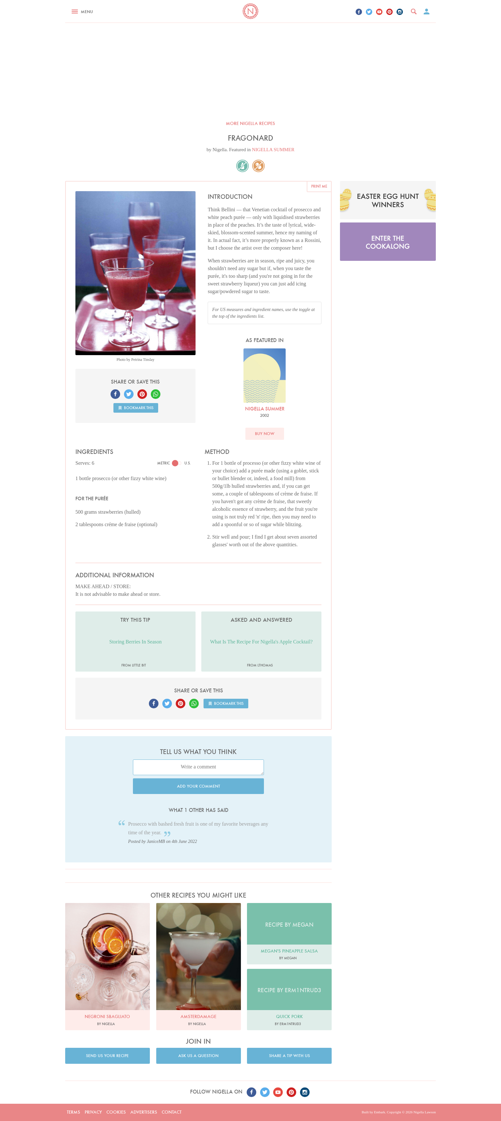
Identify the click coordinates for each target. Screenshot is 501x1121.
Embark (379, 1112)
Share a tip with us (289, 1055)
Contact (171, 1112)
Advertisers (143, 1112)
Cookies (116, 1112)
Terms (73, 1112)
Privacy (93, 1112)
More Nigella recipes (250, 123)
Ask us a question (198, 1055)
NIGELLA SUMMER (273, 149)
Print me (319, 186)
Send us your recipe (107, 1055)
